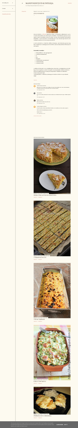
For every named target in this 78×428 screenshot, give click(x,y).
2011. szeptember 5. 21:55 (40, 89)
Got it (66, 424)
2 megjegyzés (40, 383)
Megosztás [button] (24, 11)
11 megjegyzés (40, 197)
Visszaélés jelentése (6, 14)
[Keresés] (70, 3)
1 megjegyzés (40, 259)
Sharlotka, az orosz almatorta (45, 195)
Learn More (59, 424)
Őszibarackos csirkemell (42, 416)
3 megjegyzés (40, 417)
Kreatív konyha (40, 85)
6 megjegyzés (40, 321)
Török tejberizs (39, 319)
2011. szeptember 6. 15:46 (41, 103)
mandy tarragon (40, 106)
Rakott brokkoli (40, 381)
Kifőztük (44, 34)
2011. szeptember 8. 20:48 (41, 113)
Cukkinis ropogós (40, 257)
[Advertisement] (52, 126)
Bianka (38, 100)
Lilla (37, 92)
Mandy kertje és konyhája (39, 3)
